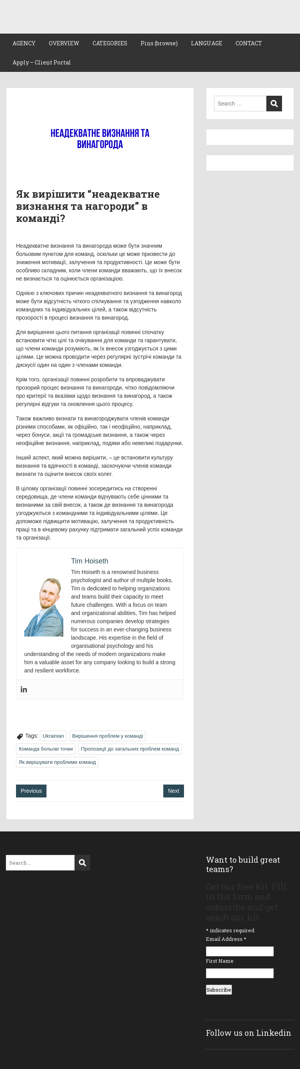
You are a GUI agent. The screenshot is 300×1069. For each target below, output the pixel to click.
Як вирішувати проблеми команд (57, 762)
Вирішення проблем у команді (107, 736)
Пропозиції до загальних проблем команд (130, 749)
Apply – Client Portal (41, 62)
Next (173, 791)
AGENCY (24, 43)
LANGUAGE (206, 43)
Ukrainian (53, 736)
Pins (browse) (159, 43)
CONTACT (249, 43)
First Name (220, 960)
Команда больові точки (46, 749)
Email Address (226, 938)
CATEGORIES (110, 43)
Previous (31, 791)
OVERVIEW (64, 43)
